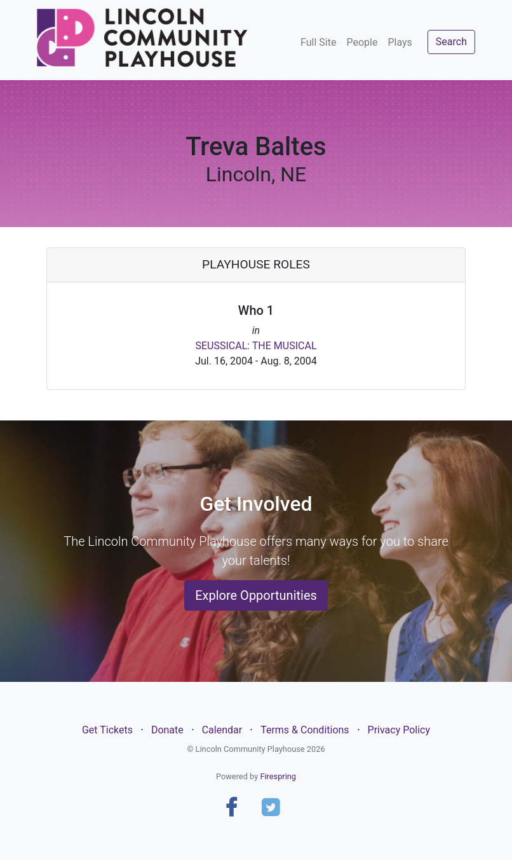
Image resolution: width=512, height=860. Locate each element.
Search (451, 42)
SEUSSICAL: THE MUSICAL (255, 346)
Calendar (222, 730)
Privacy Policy (399, 730)
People (361, 42)
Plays (399, 42)
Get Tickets (107, 730)
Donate (167, 730)
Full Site (318, 42)
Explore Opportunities (256, 595)
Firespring (278, 776)
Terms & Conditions (304, 730)
